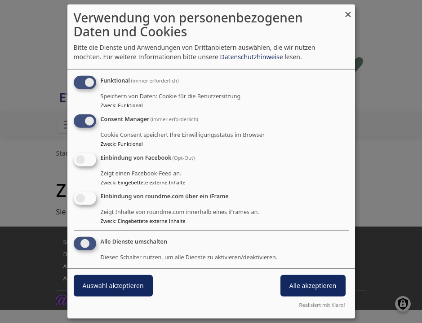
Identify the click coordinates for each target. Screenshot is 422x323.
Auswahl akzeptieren (113, 285)
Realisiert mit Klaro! (322, 304)
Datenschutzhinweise (251, 56)
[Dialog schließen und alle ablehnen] (348, 10)
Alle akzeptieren (313, 285)
